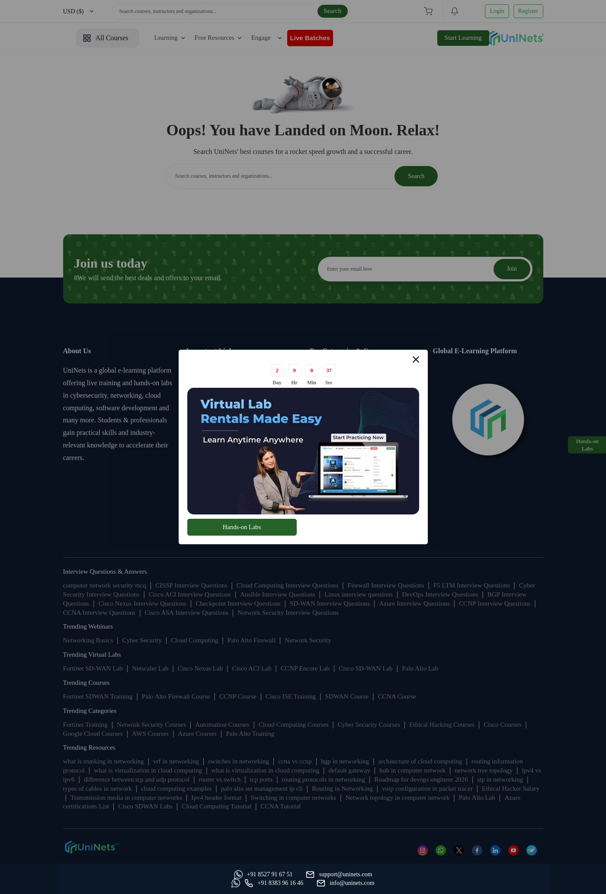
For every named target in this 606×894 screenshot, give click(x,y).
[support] (168, 883)
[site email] (514, 883)
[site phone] (442, 883)
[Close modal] (415, 360)
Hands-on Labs (241, 527)
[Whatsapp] (92, 883)
